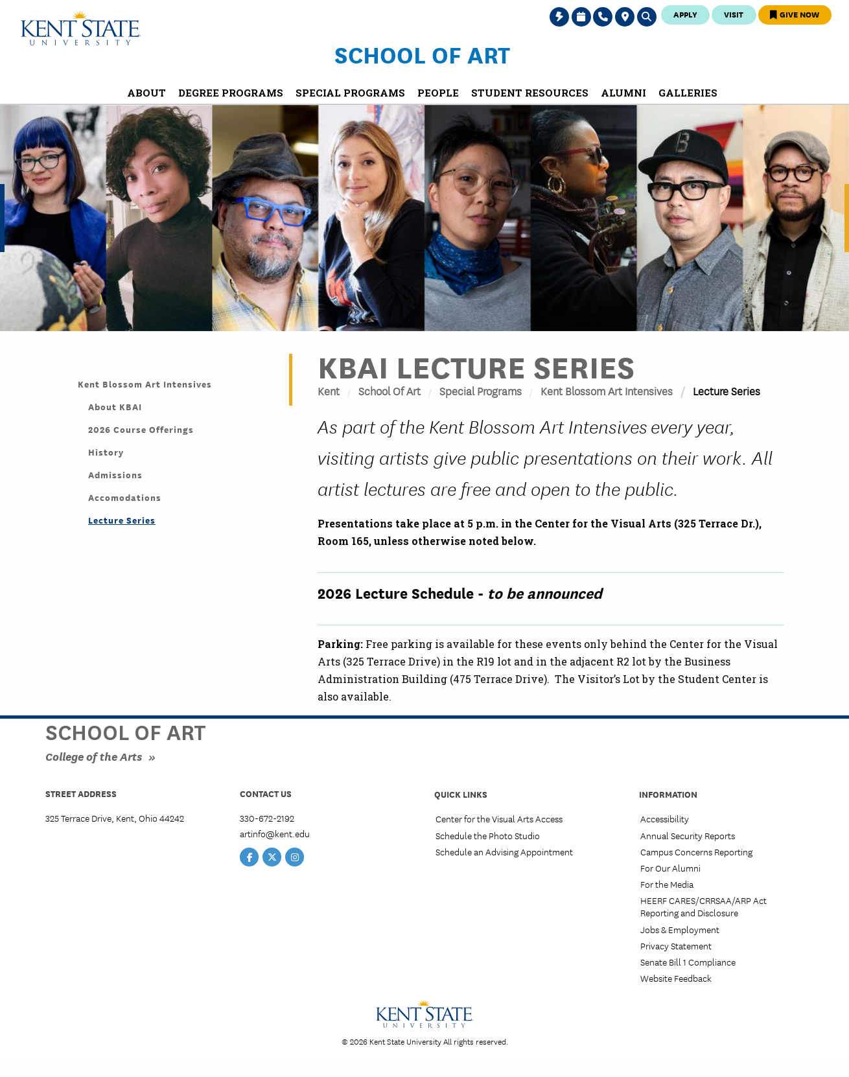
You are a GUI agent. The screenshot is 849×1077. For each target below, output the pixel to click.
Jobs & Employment (679, 929)
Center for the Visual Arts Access (499, 818)
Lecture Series (122, 520)
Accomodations (124, 497)
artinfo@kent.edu (275, 833)
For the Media (666, 884)
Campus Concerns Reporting (696, 851)
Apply (685, 14)
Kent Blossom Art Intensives (607, 390)
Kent (329, 390)
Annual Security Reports (687, 835)
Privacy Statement (676, 945)
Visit (733, 14)
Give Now (794, 14)
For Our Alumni (670, 868)
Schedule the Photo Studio (488, 835)
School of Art (422, 53)
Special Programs (480, 390)
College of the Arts (93, 756)
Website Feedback (676, 978)
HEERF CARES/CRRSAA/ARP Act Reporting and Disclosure (703, 906)
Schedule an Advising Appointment (504, 851)
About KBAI (115, 406)
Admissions (115, 474)
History (106, 451)
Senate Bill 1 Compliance (688, 962)
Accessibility (664, 818)
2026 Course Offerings (141, 429)
